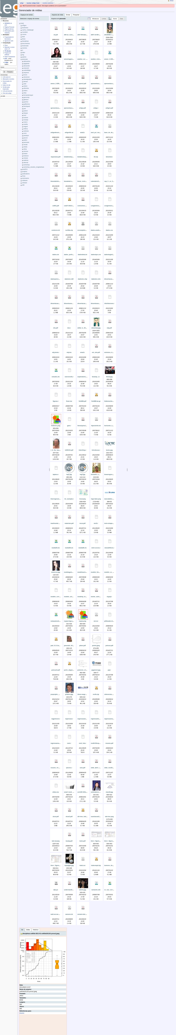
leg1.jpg (69, 474)
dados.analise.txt (96, 230)
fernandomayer (28, 95)
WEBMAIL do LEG (8, 24)
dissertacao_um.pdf (84, 303)
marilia (25, 124)
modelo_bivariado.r (97, 572)
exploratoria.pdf (82, 377)
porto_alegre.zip (69, 670)
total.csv (82, 865)
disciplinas (25, 41)
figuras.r (56, 401)
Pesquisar (76, 15)
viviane (25, 158)
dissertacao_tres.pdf (71, 303)
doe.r (69, 328)
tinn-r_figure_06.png (57, 865)
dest (23, 36)
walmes (25, 160)
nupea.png (82, 621)
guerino (25, 102)
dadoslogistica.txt (110, 254)
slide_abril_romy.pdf (98, 768)
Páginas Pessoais (9, 27)
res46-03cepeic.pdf (97, 743)
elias (24, 93)
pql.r (109, 670)
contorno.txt (56, 230)
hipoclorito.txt (96, 425)
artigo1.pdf (109, 108)
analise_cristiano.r (97, 59)
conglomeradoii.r (110, 206)
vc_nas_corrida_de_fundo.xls (114, 890)
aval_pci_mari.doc (97, 132)
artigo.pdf (82, 108)
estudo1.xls (56, 377)
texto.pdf (82, 841)
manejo (25, 120)
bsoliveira (25, 27)
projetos (24, 171)
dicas (23, 39)
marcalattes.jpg (109, 499)
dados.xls (55, 254)
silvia (25, 149)
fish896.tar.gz (95, 401)
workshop (26, 165)
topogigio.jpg (69, 865)
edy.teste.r (55, 352)
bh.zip (96, 157)
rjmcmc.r (69, 768)
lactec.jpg (109, 450)
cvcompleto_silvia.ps (84, 230)
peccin (25, 138)
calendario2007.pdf (97, 181)
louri (24, 115)
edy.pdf (109, 328)
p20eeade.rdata (109, 621)
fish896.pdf (82, 401)
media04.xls (56, 548)
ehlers (25, 90)
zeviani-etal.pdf (82, 914)
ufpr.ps (55, 890)
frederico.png (55, 425)
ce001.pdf (55, 206)
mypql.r (109, 596)
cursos (24, 34)
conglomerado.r (96, 206)
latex (23, 52)
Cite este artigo (7, 93)
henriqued (26, 106)
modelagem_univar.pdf (71, 572)
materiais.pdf (69, 523)
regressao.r (69, 719)
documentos (26, 43)
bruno (25, 75)
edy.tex (69, 352)
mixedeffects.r (109, 548)
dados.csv (109, 230)
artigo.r (96, 108)
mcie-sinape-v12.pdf (111, 523)
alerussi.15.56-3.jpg (57, 59)
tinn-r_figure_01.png (98, 841)
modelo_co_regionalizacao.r (113, 572)
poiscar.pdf (109, 645)
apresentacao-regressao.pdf (100, 83)
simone (25, 151)
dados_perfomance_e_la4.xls (74, 254)
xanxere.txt (69, 914)
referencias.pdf (109, 694)
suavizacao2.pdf (96, 816)
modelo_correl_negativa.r (59, 596)
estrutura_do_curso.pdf (112, 352)
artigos (24, 25)
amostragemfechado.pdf (72, 59)
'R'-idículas (8, 51)
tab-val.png (55, 841)
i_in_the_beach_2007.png (59, 450)
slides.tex (55, 792)
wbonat (25, 162)
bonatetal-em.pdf (69, 181)
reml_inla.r (82, 743)
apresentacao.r (56, 108)
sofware (24, 183)
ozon (25, 133)
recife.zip (96, 694)
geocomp (26, 97)
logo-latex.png (96, 499)
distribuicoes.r (109, 303)
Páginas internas (9, 29)
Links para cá (6, 77)
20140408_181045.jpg (111, 35)
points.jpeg (96, 645)
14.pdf (56, 35)
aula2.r (82, 132)
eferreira (26, 88)
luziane (25, 117)
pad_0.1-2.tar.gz (56, 645)
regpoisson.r (55, 719)
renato (25, 144)
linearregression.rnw (111, 474)
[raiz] (22, 23)
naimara (26, 131)
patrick (24, 57)
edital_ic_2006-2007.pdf (85, 328)
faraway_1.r (96, 377)
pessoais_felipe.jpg (70, 645)
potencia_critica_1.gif (84, 670)
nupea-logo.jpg (69, 621)
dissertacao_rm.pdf (57, 303)
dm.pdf (55, 328)
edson (25, 86)
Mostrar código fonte (33, 3)
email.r (82, 352)
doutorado (25, 46)
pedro (25, 140)
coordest (25, 32)
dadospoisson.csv (57, 279)
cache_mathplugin (28, 30)
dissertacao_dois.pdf (111, 279)
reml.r (69, 743)
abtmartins (26, 61)
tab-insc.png (109, 816)
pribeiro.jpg (69, 694)
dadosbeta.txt (82, 254)
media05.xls (69, 548)
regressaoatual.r (83, 719)
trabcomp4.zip (96, 865)
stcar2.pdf (69, 816)
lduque (25, 113)
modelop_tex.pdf (83, 596)
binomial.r (109, 157)
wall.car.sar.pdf (56, 914)
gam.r (69, 425)
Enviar (68, 15)
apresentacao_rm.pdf (71, 108)
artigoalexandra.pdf (57, 132)
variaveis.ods (95, 890)
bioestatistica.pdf (56, 181)
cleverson (26, 77)
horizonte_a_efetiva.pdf (112, 425)
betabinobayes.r (69, 157)
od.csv (96, 621)
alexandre (26, 66)
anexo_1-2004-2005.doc (112, 59)
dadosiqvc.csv (96, 254)
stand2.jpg (109, 792)
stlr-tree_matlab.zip (83, 816)
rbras (23, 176)
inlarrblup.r (82, 450)
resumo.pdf (109, 743)
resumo (22, 1013)
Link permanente (7, 91)
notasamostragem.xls (58, 621)
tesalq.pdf (69, 841)
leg (23, 55)
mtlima (25, 129)
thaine (25, 153)
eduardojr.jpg (95, 328)
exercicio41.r (69, 377)
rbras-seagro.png (83, 694)
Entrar (171, 0)
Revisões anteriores (47, 3)
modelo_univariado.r (71, 596)
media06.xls (82, 548)
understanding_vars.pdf (72, 890)
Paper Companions (10, 56)
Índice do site (6, 85)
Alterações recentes (8, 79)
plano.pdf (82, 645)
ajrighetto (26, 63)
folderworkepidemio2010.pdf (114, 401)
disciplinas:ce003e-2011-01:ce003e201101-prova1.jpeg (41, 933)
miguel (25, 126)
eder (24, 84)
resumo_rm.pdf (56, 768)
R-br (6, 58)
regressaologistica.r (97, 719)
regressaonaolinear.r (111, 719)
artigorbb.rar (69, 132)
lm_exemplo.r (69, 499)
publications (26, 174)
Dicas (6, 45)
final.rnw (69, 401)
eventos (24, 48)
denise (25, 81)
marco (25, 122)
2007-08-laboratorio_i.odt (85, 35)
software (25, 180)
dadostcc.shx (95, 279)
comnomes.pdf (82, 206)
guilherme (26, 104)
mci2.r (96, 523)
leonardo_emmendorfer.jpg (100, 474)
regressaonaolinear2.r (58, 743)
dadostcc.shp (82, 279)
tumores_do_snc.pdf (111, 865)
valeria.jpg (82, 890)
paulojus (26, 135)
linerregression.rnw (57, 499)
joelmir (25, 111)
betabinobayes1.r (83, 157)
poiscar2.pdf (55, 670)
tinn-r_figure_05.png (111, 841)
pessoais (25, 59)
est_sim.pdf (96, 352)
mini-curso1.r (95, 548)
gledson (25, 99)
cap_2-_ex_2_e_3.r (110, 181)
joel (24, 108)
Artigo (22, 3)
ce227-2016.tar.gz (70, 206)
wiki (23, 185)
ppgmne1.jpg (95, 670)
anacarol (26, 68)
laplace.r (56, 474)
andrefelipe (27, 70)
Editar (28, 930)
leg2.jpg (82, 474)
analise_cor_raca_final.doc (86, 59)
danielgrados (27, 79)
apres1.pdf (82, 83)
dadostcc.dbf (69, 279)
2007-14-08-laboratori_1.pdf (100, 35)
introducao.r (96, 450)
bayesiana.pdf (55, 157)
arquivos (26, 72)
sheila (25, 147)
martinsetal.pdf (56, 523)
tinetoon (26, 156)
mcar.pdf (83, 523)
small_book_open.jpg (71, 792)
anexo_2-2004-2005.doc (59, 83)
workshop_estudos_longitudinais (33, 167)
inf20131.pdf (69, 450)
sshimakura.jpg (96, 792)
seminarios (25, 178)
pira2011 (25, 169)
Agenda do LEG (9, 41)
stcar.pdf (56, 816)
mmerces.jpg (55, 572)
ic (22, 50)
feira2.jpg (109, 377)
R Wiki (6, 62)
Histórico (35, 930)
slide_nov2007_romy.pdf (112, 768)
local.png (82, 499)
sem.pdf (82, 768)
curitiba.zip (69, 230)
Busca (2, 67)
